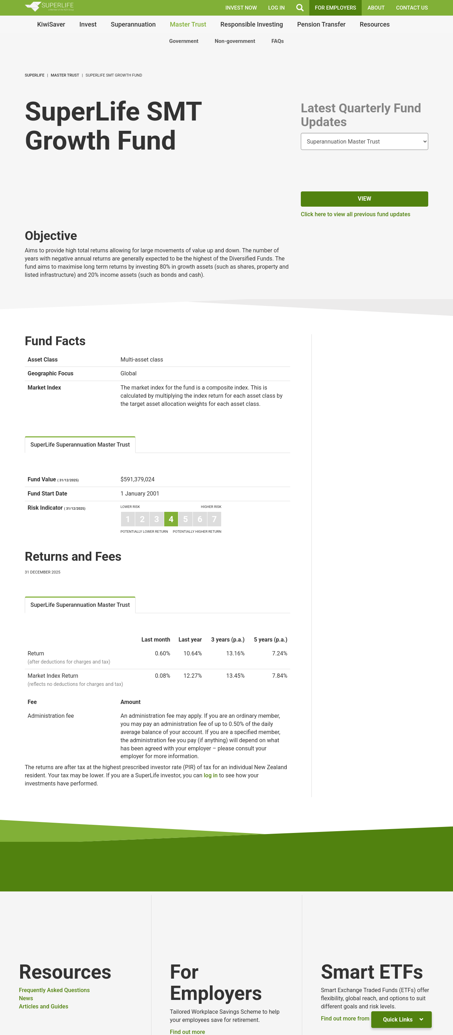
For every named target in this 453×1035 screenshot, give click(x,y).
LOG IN (276, 8)
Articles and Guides (43, 1006)
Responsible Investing (251, 24)
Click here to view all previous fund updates (355, 214)
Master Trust (188, 24)
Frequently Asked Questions (54, 990)
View (364, 198)
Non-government (235, 41)
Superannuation (133, 24)
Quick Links (403, 1019)
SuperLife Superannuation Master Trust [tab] (80, 444)
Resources (375, 24)
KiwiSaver (51, 24)
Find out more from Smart (353, 1018)
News (26, 998)
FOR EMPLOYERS (335, 8)
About (376, 8)
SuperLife (34, 75)
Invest (88, 24)
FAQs (277, 41)
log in (211, 775)
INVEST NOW (241, 8)
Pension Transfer (321, 24)
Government (184, 41)
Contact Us (412, 8)
